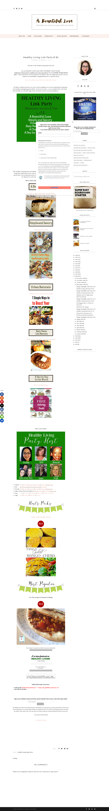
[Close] (73, 122)
